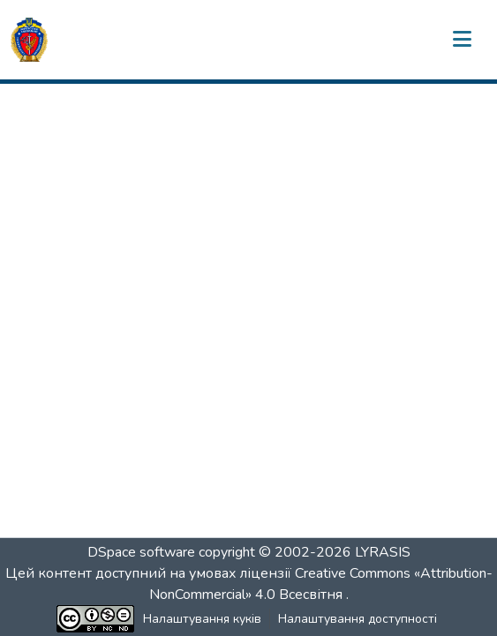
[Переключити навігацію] (461, 39)
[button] (29, 40)
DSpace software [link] (141, 552)
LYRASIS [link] (382, 552)
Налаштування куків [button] (202, 618)
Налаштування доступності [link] (357, 618)
